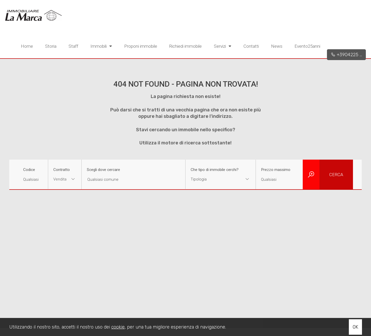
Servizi (222, 46)
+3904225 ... (346, 55)
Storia (50, 46)
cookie (118, 327)
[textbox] (214, 179)
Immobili (101, 46)
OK (355, 327)
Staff (73, 46)
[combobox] (64, 180)
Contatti (251, 46)
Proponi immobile (140, 46)
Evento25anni (307, 46)
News (276, 46)
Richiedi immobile (185, 46)
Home (27, 46)
